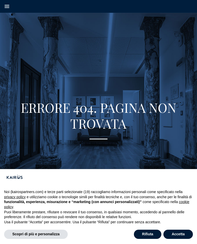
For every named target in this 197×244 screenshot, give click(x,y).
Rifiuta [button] (147, 234)
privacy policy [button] (15, 197)
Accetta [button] (178, 234)
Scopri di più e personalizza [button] (36, 234)
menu (7, 6)
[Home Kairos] (98, 6)
